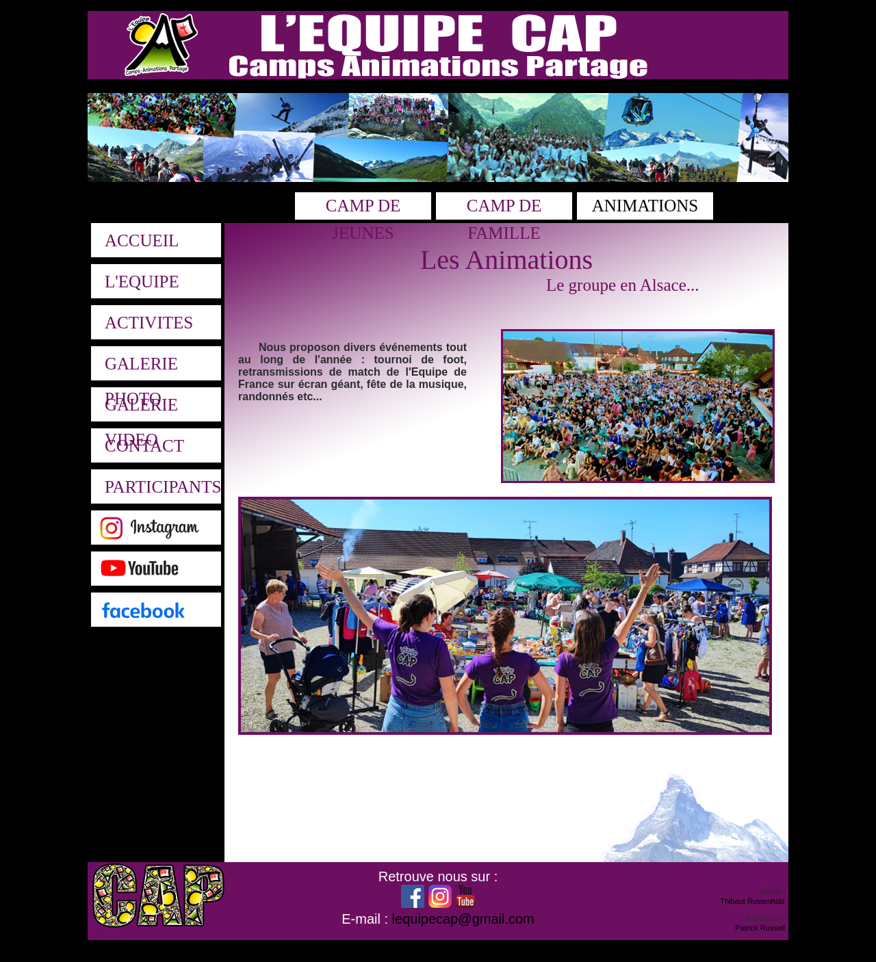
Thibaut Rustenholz (752, 901)
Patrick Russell (760, 928)
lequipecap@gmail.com (463, 918)
